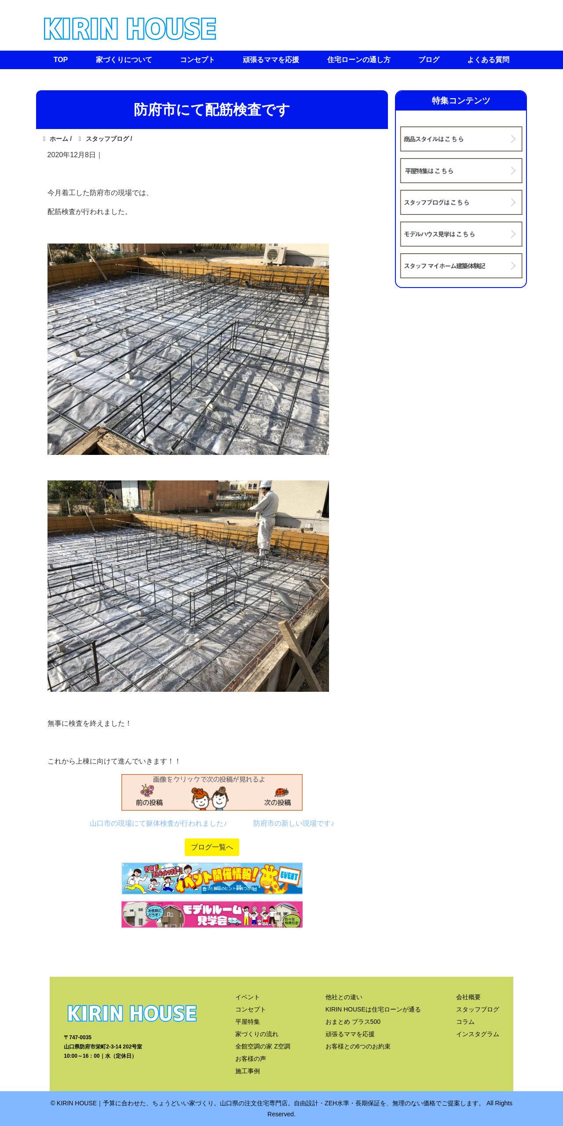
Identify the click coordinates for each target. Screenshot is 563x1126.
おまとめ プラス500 (352, 1021)
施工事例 (247, 1070)
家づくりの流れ (256, 1033)
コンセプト (197, 59)
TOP (61, 59)
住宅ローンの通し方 (359, 59)
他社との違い (343, 996)
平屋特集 (247, 1021)
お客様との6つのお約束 (358, 1046)
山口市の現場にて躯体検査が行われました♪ (158, 823)
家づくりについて (124, 59)
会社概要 (468, 996)
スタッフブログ (477, 1009)
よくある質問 (488, 59)
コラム (465, 1021)
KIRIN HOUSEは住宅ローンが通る (373, 1009)
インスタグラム (477, 1033)
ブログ (428, 59)
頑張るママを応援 (271, 59)
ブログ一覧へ (212, 847)
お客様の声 (250, 1058)
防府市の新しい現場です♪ (293, 823)
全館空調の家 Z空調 (262, 1046)
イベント (247, 996)
